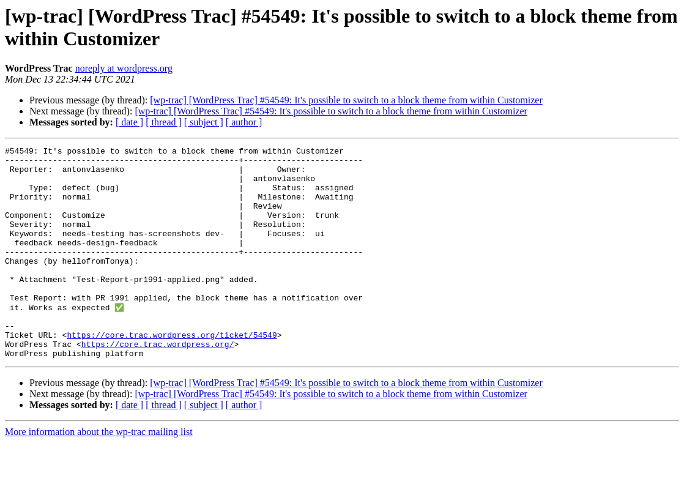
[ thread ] (164, 122)
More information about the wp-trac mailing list (99, 473)
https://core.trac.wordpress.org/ (157, 383)
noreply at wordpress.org (124, 68)
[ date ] (129, 122)
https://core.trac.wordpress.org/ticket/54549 (172, 372)
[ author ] (244, 122)
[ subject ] (203, 122)
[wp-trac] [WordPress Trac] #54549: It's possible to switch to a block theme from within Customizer (346, 100)
